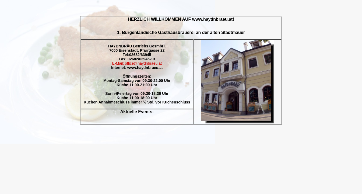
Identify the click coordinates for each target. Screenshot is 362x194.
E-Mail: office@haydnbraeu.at (137, 63)
